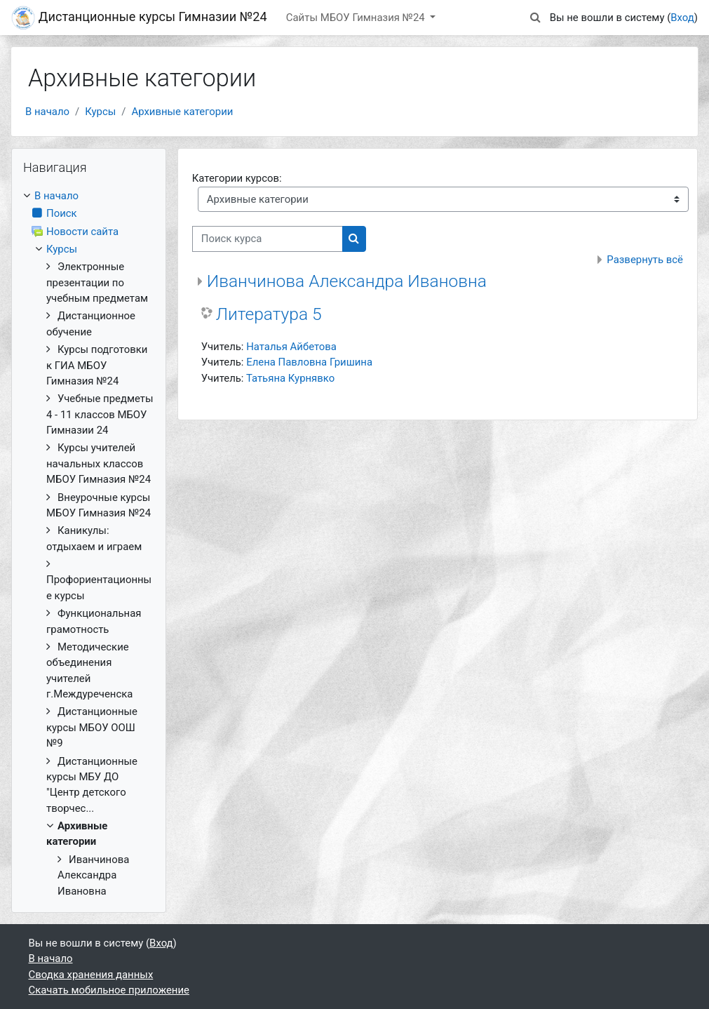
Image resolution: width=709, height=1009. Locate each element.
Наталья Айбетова (291, 346)
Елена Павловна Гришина (309, 362)
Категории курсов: (237, 178)
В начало (47, 111)
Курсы (100, 111)
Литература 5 (269, 314)
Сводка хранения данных (91, 974)
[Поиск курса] (267, 238)
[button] (536, 17)
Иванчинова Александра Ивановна (347, 281)
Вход (682, 17)
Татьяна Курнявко (290, 378)
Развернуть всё (645, 259)
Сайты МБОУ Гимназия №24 (357, 17)
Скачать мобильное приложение (109, 990)
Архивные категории (182, 111)
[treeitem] (88, 543)
